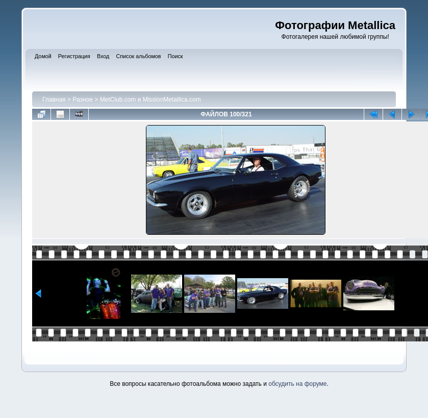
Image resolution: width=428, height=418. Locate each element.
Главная (54, 99)
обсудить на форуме (297, 383)
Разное (82, 99)
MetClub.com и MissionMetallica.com (150, 99)
